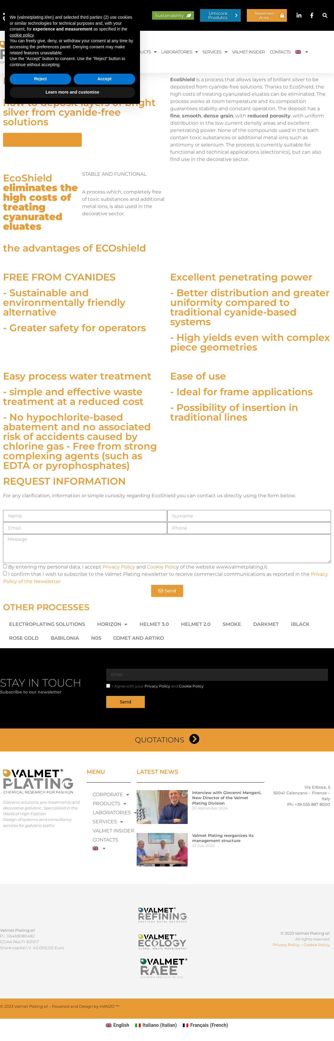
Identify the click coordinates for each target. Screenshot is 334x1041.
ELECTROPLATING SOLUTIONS (47, 624)
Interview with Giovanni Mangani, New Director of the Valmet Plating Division (226, 798)
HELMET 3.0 (154, 624)
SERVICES (214, 52)
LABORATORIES (179, 52)
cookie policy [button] (21, 967)
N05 (96, 638)
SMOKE (232, 624)
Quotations (159, 739)
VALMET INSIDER (248, 52)
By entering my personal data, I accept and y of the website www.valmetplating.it (137, 567)
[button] (325, 15)
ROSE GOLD (24, 638)
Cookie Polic (161, 567)
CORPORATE (108, 52)
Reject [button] (40, 1011)
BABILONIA (65, 638)
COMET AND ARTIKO (138, 638)
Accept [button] (104, 1011)
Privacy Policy (119, 567)
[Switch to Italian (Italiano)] (156, 1025)
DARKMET (266, 624)
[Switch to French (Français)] (205, 1025)
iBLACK (300, 624)
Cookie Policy (191, 686)
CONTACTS (280, 52)
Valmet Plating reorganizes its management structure (223, 838)
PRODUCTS (142, 52)
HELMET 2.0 (196, 624)
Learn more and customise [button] (72, 1024)
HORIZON (112, 624)
